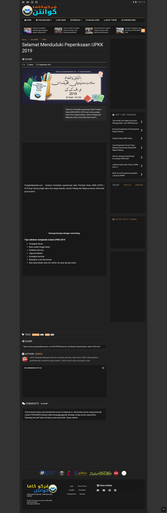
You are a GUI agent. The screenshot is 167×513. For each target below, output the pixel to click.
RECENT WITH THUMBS (124, 219)
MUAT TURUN (110, 20)
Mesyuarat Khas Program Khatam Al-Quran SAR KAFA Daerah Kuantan (119, 30)
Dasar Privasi (82, 486)
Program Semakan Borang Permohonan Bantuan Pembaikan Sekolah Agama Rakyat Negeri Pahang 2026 (57, 28)
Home (24, 40)
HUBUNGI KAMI (128, 20)
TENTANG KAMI (44, 20)
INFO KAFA (61, 20)
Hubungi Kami (71, 494)
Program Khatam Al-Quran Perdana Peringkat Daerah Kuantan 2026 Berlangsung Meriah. (88, 29)
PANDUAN (76, 20)
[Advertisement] (103, 11)
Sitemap (82, 494)
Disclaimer (82, 490)
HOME (27, 20)
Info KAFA (34, 40)
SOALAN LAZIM (92, 20)
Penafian (71, 490)
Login (71, 486)
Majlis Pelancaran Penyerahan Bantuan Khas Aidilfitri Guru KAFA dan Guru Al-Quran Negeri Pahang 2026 (27, 28)
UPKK (44, 40)
